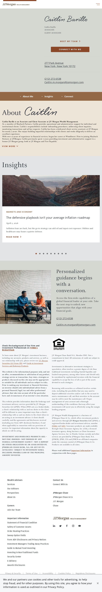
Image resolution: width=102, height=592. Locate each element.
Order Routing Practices (18, 531)
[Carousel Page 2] (40, 253)
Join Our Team (13, 510)
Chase (55, 506)
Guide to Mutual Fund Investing (21, 548)
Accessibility (47, 573)
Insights (48, 96)
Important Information (81, 451)
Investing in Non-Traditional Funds (22, 552)
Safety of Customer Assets (19, 527)
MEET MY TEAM (69, 41)
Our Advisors (13, 489)
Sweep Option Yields (16, 535)
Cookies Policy (64, 573)
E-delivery (11, 561)
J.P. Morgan (58, 501)
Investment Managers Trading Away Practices (28, 544)
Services (11, 484)
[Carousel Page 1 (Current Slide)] (36, 253)
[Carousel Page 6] (54, 253)
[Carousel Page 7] (58, 253)
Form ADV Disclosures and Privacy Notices (26, 540)
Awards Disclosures (16, 565)
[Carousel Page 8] (62, 253)
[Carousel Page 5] (51, 253)
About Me (28, 96)
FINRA (54, 426)
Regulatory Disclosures (85, 573)
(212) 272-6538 (64, 318)
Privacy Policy (56, 587)
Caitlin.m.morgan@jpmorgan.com (64, 82)
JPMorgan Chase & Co (63, 497)
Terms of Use (31, 573)
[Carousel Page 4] (47, 253)
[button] (98, 583)
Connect (68, 96)
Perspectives (13, 493)
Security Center (14, 557)
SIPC (63, 426)
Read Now (12, 237)
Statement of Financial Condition (22, 523)
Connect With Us (60, 484)
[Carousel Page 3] (43, 253)
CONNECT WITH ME (70, 49)
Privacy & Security (13, 573)
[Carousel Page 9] (66, 253)
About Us (11, 497)
